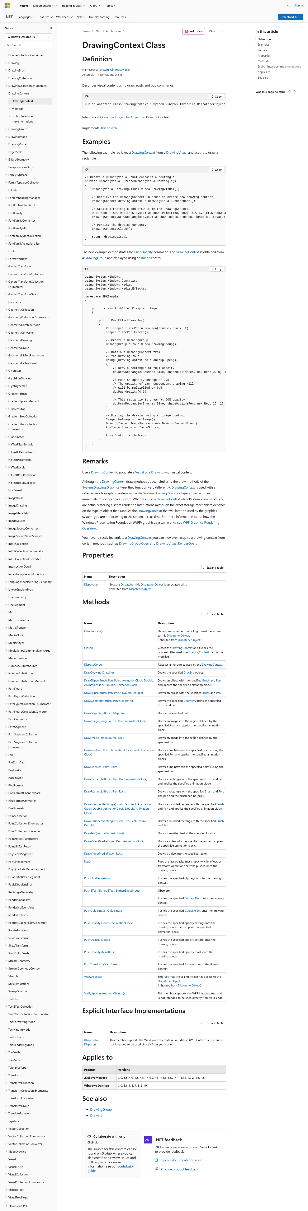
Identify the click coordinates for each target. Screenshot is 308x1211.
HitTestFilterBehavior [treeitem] (21, 430)
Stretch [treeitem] (13, 961)
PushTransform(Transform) (101, 964)
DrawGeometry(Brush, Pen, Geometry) (108, 701)
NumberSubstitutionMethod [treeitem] (26, 667)
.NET (98, 31)
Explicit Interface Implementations (279, 66)
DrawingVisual (176, 152)
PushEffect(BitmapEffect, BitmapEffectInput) (112, 890)
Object (105, 117)
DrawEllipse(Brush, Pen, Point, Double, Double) (113, 693)
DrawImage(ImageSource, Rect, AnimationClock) (115, 721)
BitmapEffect (193, 898)
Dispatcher (91, 584)
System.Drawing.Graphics (100, 487)
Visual (139, 472)
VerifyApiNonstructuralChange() (104, 993)
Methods (263, 61)
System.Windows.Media (114, 69)
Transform (191, 964)
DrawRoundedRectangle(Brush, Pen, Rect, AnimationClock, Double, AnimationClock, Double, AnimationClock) (117, 808)
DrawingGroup (95, 257)
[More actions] (222, 31)
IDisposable (109, 128)
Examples (263, 44)
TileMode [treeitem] (14, 1046)
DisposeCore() (93, 664)
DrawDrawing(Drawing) (99, 672)
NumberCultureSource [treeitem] (22, 651)
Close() (88, 648)
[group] (154, 104)
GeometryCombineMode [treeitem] (24, 310)
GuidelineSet (193, 910)
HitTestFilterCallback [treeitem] (21, 438)
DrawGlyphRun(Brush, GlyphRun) (105, 713)
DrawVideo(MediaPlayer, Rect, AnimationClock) (114, 841)
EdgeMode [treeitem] (15, 137)
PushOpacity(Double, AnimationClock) (108, 923)
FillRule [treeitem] (12, 175)
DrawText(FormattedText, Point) (104, 833)
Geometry (190, 701)
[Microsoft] (7, 5)
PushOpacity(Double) (97, 940)
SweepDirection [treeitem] (18, 977)
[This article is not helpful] (294, 91)
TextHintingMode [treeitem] (19, 1015)
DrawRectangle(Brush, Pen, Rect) (104, 791)
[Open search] (288, 5)
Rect (172, 725)
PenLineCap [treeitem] (15, 756)
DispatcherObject (128, 117)
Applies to (264, 72)
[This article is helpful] (289, 91)
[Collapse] (51, 28)
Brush (206, 680)
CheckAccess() (93, 631)
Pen (218, 680)
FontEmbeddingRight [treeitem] (21, 191)
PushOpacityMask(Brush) (100, 952)
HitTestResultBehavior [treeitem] (22, 460)
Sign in (298, 5)
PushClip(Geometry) (97, 878)
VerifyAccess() (93, 977)
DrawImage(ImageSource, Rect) (104, 738)
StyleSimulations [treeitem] (18, 969)
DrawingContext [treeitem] (22, 86)
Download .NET (290, 17)
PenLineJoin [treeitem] (15, 763)
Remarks (263, 50)
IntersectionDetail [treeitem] (19, 552)
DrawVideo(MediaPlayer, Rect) (103, 853)
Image (145, 257)
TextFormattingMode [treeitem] (21, 1007)
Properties (264, 55)
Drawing (157, 472)
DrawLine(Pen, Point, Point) (101, 767)
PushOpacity (143, 252)
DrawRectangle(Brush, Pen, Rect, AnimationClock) (115, 779)
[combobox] (28, 36)
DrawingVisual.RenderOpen (176, 543)
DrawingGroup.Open (134, 543)
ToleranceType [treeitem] (17, 1053)
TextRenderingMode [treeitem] (21, 1030)
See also (263, 77)
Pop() (87, 861)
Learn (86, 31)
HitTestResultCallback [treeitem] (21, 468)
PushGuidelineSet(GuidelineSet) (104, 910)
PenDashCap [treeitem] (16, 748)
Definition (264, 39)
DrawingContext (143, 152)
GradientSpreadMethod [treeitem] (23, 387)
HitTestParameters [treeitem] (20, 445)
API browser (113, 31)
